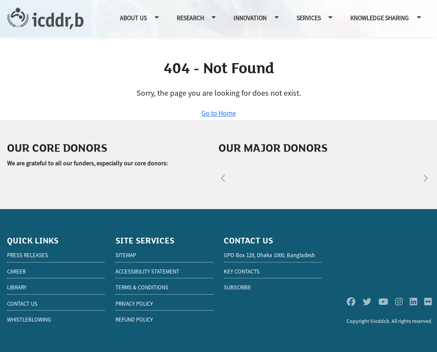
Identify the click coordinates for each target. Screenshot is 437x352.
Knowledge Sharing (379, 18)
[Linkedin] (413, 302)
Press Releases (27, 255)
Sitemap (125, 255)
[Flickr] (428, 302)
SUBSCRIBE (237, 287)
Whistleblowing (29, 319)
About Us (133, 18)
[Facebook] (351, 302)
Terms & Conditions (141, 287)
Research (190, 18)
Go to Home (218, 113)
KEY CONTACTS (241, 271)
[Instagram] (399, 302)
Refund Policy (134, 319)
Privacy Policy (134, 303)
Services (308, 18)
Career (16, 271)
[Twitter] (367, 302)
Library (16, 287)
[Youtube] (383, 302)
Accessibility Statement (147, 271)
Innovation (250, 18)
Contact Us (22, 303)
